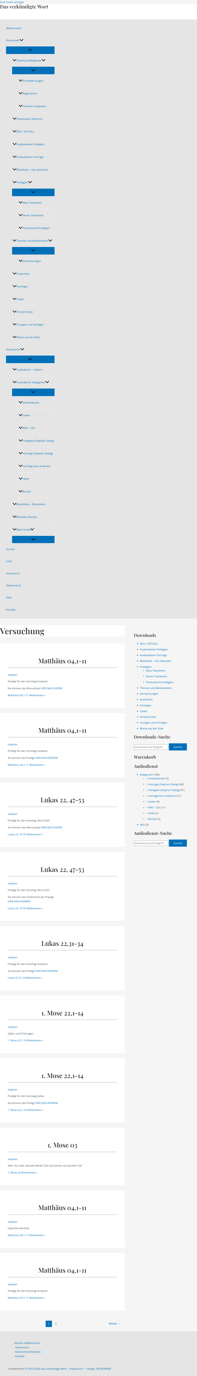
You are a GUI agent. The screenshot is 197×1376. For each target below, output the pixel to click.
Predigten (22, 182)
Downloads (14, 40)
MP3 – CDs (27, 428)
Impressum (13, 573)
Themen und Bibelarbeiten (32, 240)
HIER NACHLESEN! (51, 688)
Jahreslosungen (30, 261)
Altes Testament (30, 202)
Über (9, 597)
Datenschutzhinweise (28, 1351)
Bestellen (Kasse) (25, 517)
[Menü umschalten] (30, 50)
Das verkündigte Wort (24, 6)
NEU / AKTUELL (24, 131)
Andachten (21, 273)
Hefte (24, 478)
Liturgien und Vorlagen (28, 324)
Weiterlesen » (26, 695)
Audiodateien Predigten (29, 144)
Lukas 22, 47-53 (62, 799)
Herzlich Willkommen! (27, 1343)
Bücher (25, 491)
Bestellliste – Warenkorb (29, 504)
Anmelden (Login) (31, 80)
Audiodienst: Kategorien (31, 382)
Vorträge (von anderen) (34, 466)
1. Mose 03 (62, 1145)
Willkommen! (14, 28)
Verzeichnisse (23, 312)
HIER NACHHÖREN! (46, 758)
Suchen (10, 549)
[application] (21, 40)
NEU (142, 824)
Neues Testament (31, 215)
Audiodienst (15, 349)
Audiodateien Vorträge (28, 157)
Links (9, 561)
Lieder (18, 299)
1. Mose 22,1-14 (62, 1012)
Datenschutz (13, 585)
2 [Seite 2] (56, 1323)
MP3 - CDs (154, 807)
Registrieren (28, 93)
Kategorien (146, 774)
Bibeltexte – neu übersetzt (30, 169)
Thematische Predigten (34, 228)
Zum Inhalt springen (12, 2)
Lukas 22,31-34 (62, 943)
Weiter (115, 1323)
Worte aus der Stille (26, 337)
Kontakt (10, 609)
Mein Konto (23, 529)
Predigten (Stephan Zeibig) (36, 440)
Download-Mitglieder (29, 60)
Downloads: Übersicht (28, 119)
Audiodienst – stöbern (28, 369)
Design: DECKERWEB (99, 1368)
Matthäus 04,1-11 (62, 660)
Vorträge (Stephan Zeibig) (36, 453)
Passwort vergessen (32, 106)
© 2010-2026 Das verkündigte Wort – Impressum (54, 1368)
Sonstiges (20, 286)
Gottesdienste (29, 402)
